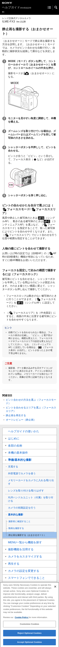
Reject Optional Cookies (29, 634)
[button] (56, 7)
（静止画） (21, 419)
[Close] (55, 588)
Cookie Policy (22, 619)
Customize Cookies (29, 626)
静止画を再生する (16, 415)
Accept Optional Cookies (29, 643)
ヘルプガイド (16, 9)
